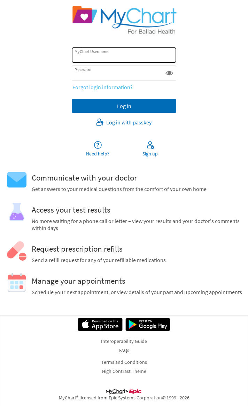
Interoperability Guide (124, 341)
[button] (169, 73)
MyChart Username (91, 51)
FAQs (124, 350)
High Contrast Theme (124, 371)
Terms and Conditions (124, 362)
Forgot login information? (102, 87)
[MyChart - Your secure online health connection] (124, 19)
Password (83, 69)
